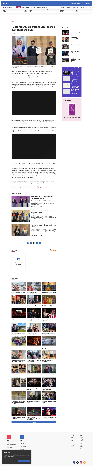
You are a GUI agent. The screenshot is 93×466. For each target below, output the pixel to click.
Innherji (81, 437)
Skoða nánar (6, 457)
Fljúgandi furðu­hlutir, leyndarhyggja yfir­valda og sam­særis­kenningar (33, 418)
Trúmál (28, 187)
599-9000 (11, 449)
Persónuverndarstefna (11, 444)
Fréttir (72, 437)
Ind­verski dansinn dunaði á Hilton (49, 292)
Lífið (71, 442)
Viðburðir (82, 442)
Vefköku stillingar (10, 460)
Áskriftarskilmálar (23, 448)
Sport (72, 440)
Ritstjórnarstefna (23, 446)
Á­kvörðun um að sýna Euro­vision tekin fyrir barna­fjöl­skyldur (75, 39)
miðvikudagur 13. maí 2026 (75, 3)
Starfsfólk (22, 449)
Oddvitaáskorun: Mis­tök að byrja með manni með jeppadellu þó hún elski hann (18, 402)
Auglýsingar (22, 443)
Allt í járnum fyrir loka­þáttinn (17, 319)
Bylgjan (81, 445)
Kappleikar (15, 187)
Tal (80, 449)
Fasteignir (82, 439)
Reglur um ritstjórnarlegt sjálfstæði (11, 443)
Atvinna (81, 440)
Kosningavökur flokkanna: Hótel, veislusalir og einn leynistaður (76, 59)
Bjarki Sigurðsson (15, 33)
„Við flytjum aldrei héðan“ (17, 388)
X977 (81, 448)
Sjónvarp (72, 445)
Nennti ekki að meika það (76, 51)
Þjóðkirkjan (22, 187)
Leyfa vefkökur (23, 460)
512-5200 (23, 442)
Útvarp (72, 446)
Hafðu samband (23, 445)
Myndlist (34, 187)
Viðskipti (72, 439)
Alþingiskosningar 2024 (44, 187)
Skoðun (72, 443)
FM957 (81, 446)
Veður (81, 443)
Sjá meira (34, 422)
